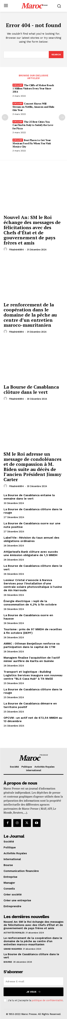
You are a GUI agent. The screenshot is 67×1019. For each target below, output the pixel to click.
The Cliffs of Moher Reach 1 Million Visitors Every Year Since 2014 (33, 88)
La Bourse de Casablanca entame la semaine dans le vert (29, 496)
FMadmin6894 (16, 249)
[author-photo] (6, 249)
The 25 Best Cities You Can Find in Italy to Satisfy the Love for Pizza (33, 125)
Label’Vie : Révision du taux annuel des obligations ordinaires (31, 539)
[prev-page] (5, 117)
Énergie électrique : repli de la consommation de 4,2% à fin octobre (30, 602)
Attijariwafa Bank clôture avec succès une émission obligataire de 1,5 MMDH (31, 553)
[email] (33, 981)
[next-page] (62, 117)
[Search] (56, 54)
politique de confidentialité (47, 1000)
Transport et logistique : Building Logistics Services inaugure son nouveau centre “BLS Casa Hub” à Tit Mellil (33, 675)
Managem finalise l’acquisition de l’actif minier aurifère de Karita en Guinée (32, 659)
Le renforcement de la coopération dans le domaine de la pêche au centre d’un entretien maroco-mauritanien (30, 315)
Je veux (33, 991)
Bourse (8, 962)
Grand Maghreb (13, 949)
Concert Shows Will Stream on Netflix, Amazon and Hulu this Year (33, 107)
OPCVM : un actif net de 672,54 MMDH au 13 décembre (33, 719)
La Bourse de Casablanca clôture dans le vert (31, 389)
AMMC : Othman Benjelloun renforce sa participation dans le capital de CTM (31, 645)
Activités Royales (14, 932)
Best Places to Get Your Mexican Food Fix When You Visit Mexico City (32, 143)
